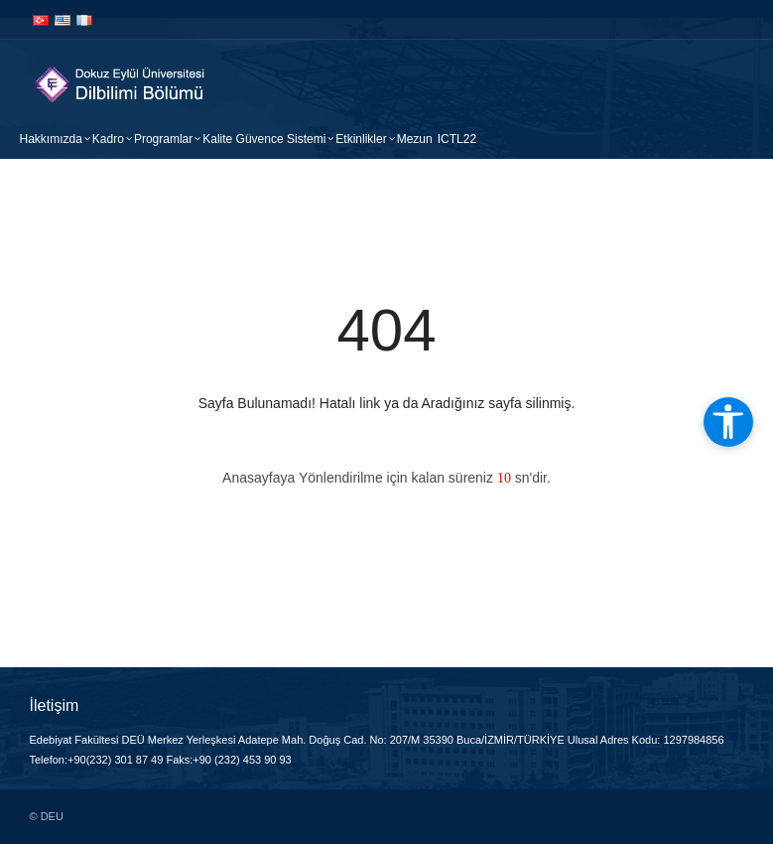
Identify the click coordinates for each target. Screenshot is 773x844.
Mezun (415, 139)
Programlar (163, 139)
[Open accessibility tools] (728, 422)
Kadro (108, 139)
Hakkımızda (51, 139)
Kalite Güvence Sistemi (263, 139)
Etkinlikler (360, 139)
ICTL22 (457, 139)
